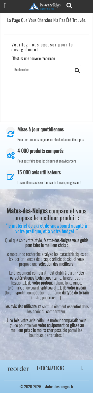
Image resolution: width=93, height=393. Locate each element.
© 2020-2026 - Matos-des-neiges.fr (46, 387)
